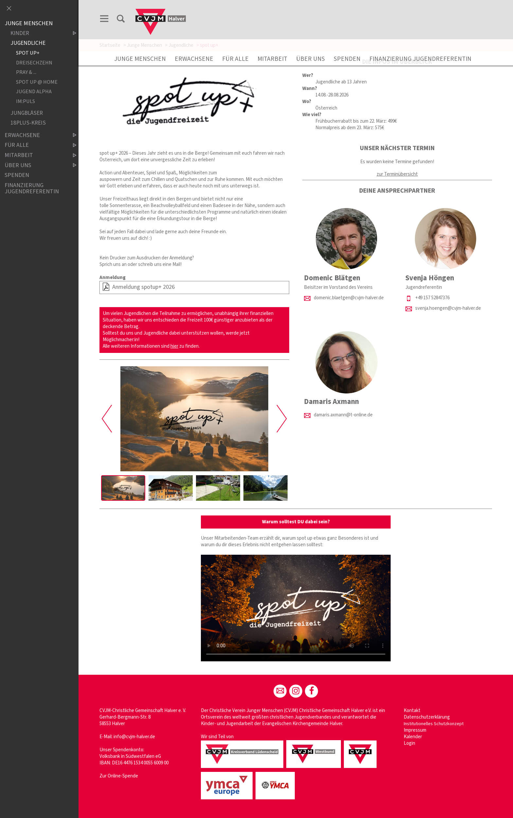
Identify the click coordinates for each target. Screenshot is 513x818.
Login (409, 743)
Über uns (310, 58)
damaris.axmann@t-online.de (343, 414)
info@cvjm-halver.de (134, 736)
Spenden (347, 58)
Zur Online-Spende (118, 776)
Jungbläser (26, 113)
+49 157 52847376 (432, 297)
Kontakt (412, 710)
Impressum (415, 730)
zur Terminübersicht (397, 174)
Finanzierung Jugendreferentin (420, 58)
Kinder (37, 33)
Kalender (413, 736)
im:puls (25, 101)
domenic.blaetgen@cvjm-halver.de (349, 297)
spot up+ (28, 53)
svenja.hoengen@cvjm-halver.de (448, 308)
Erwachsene (194, 58)
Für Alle (235, 58)
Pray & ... (26, 72)
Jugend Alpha (34, 92)
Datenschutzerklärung (427, 717)
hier (174, 346)
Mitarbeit (272, 58)
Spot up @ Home (37, 82)
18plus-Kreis (28, 123)
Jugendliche (27, 43)
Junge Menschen (140, 58)
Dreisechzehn (34, 62)
